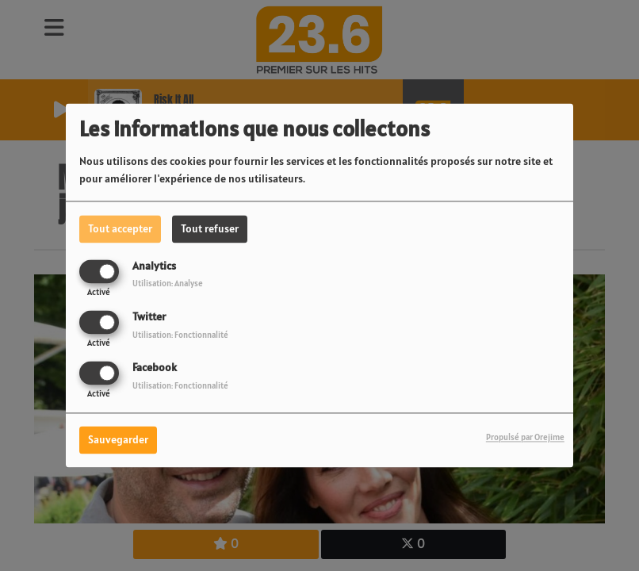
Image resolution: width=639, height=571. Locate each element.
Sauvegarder (118, 440)
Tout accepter (120, 228)
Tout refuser (210, 228)
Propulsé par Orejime (525, 437)
